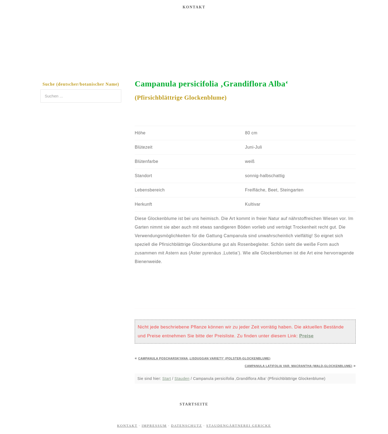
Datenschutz (186, 426)
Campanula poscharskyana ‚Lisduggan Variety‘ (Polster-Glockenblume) (204, 358)
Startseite (194, 404)
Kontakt (127, 426)
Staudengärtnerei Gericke (194, 41)
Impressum (154, 426)
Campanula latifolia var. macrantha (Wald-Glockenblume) (298, 366)
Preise (306, 335)
